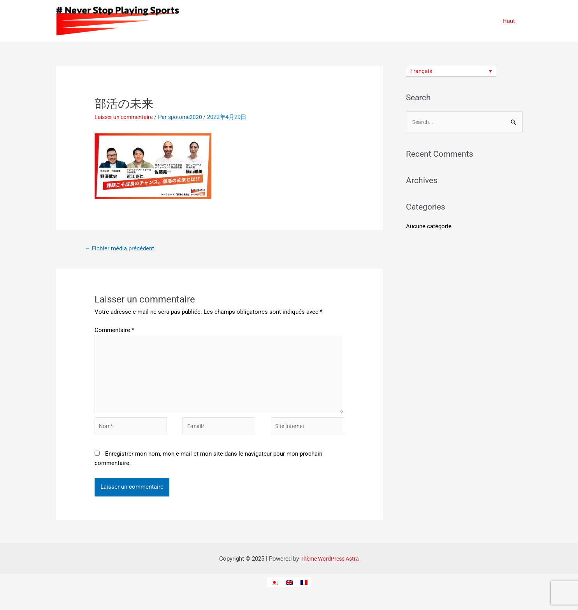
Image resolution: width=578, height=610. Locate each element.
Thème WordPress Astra (330, 566)
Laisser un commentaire (126, 117)
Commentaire (114, 330)
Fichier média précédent (121, 249)
